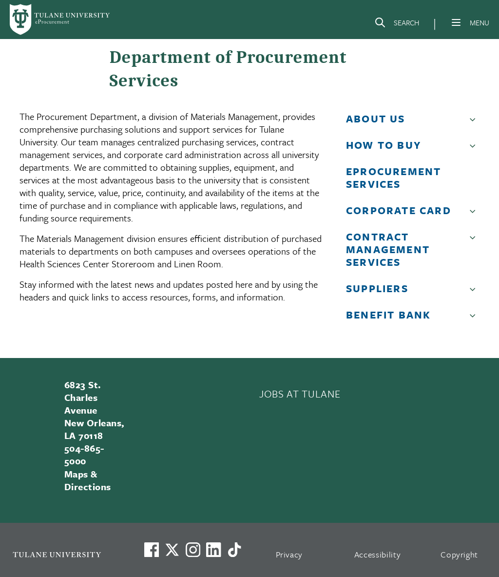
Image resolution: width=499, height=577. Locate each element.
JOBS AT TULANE (299, 393)
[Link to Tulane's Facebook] (193, 549)
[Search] (396, 24)
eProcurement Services (393, 177)
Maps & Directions (87, 480)
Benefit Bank (388, 314)
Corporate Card (398, 210)
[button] (475, 122)
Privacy (289, 554)
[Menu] (456, 22)
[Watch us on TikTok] (234, 549)
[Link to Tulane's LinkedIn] (213, 549)
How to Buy (383, 145)
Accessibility (377, 554)
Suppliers (377, 288)
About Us (375, 118)
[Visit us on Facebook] (151, 549)
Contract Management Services (388, 249)
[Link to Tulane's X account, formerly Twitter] (172, 549)
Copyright (459, 554)
